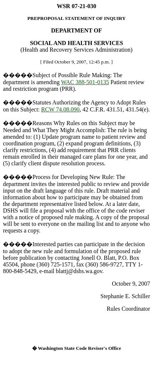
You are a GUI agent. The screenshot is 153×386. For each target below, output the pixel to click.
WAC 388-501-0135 (85, 82)
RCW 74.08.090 (60, 109)
